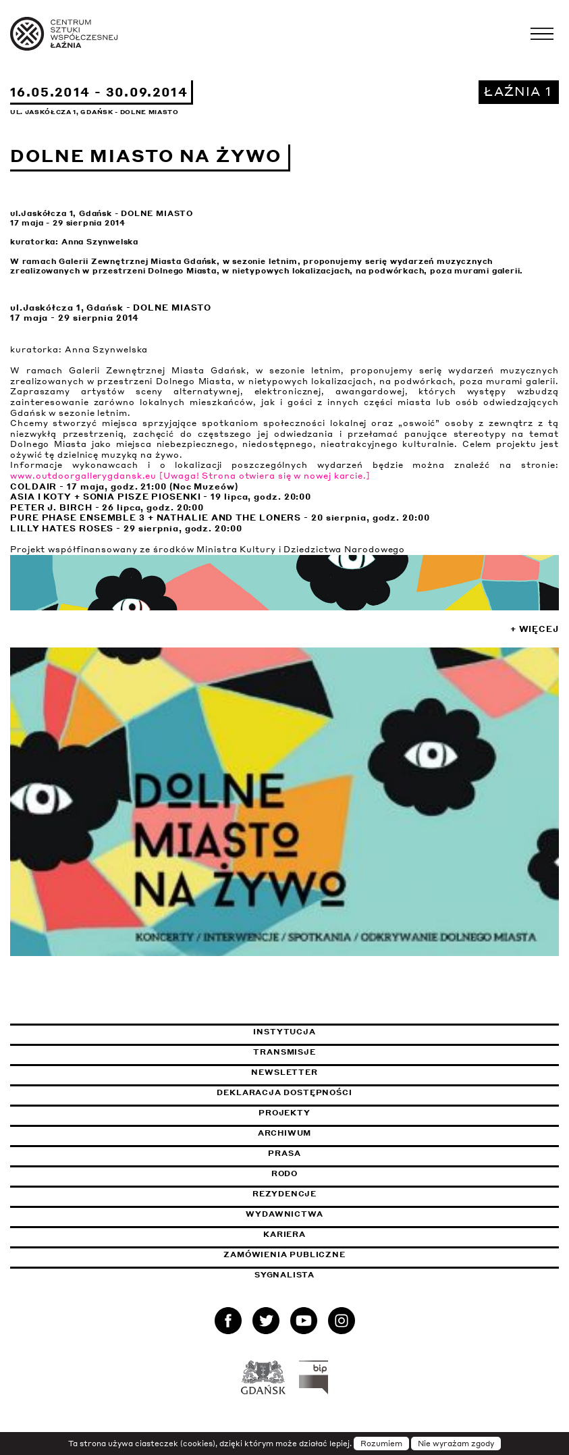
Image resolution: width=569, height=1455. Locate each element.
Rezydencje (284, 1193)
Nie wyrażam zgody (456, 1443)
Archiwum (285, 1133)
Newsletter (284, 1072)
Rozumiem (381, 1443)
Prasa (284, 1153)
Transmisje (347, 1052)
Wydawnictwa (284, 1214)
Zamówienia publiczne (317, 1254)
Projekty (284, 1112)
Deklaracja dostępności (284, 1092)
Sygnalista (284, 1274)
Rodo (284, 1173)
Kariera (284, 1234)
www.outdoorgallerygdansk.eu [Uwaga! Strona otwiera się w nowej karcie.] (190, 476)
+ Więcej (534, 629)
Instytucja (284, 1031)
